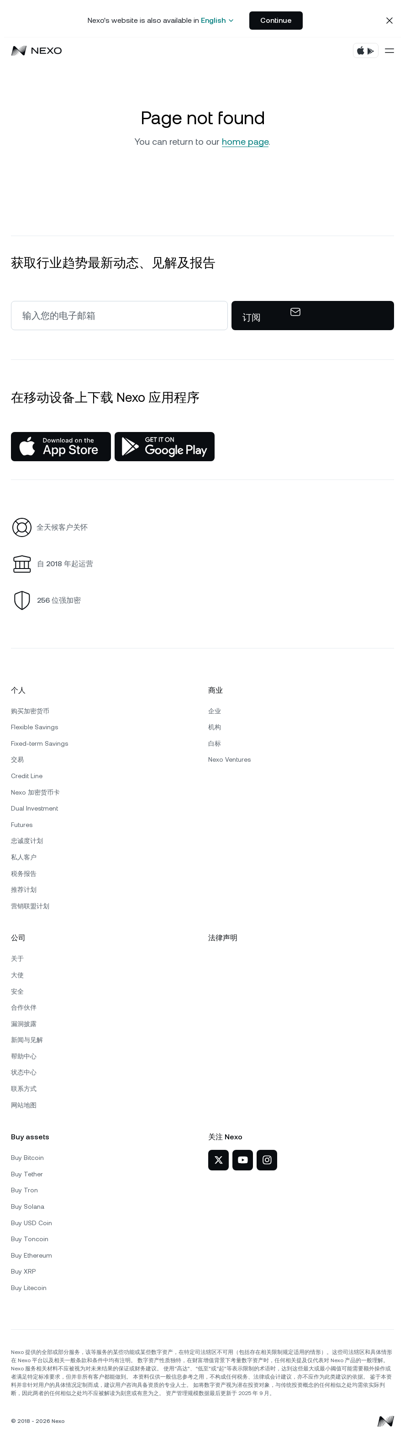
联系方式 (24, 1088)
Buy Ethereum (31, 1255)
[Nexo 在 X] (218, 1160)
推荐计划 (24, 889)
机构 (214, 727)
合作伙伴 (24, 1007)
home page (245, 141)
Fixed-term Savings (39, 743)
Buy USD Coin (31, 1223)
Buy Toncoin (29, 1239)
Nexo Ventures (229, 759)
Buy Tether (27, 1174)
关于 (17, 958)
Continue (276, 20)
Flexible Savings (34, 727)
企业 (214, 711)
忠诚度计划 (27, 840)
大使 (17, 975)
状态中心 (24, 1072)
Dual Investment (34, 808)
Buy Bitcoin (27, 1157)
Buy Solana (27, 1206)
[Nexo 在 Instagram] (267, 1160)
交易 (17, 759)
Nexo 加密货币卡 (35, 792)
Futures (21, 824)
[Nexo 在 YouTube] (242, 1160)
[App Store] (61, 446)
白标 (214, 743)
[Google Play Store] (165, 446)
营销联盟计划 (30, 906)
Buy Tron (24, 1190)
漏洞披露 (24, 1023)
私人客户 (24, 857)
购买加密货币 (30, 711)
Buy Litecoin (29, 1287)
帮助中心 (24, 1056)
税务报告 (24, 873)
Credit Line (26, 776)
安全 (17, 991)
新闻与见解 (27, 1039)
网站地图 (24, 1105)
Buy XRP (23, 1271)
